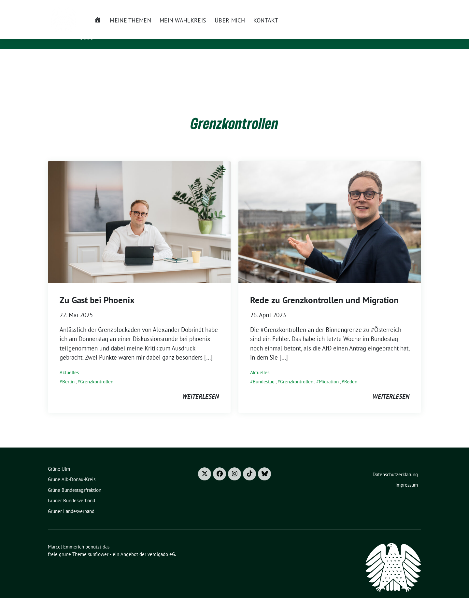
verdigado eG (161, 544)
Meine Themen (111, 60)
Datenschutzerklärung (395, 464)
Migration (329, 371)
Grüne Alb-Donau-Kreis (71, 469)
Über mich (210, 60)
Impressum (406, 475)
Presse (338, 6)
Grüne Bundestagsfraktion (74, 480)
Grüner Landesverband (71, 501)
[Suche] (405, 6)
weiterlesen (200, 386)
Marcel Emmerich (134, 26)
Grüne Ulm (59, 459)
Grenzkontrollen (96, 371)
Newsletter (286, 6)
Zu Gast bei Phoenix (97, 289)
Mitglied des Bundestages (141, 35)
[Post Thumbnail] (139, 211)
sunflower (98, 544)
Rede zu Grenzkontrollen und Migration (324, 289)
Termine (314, 6)
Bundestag (264, 371)
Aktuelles (69, 362)
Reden (350, 371)
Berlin (68, 371)
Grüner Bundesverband (71, 490)
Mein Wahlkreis (163, 60)
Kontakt (246, 60)
